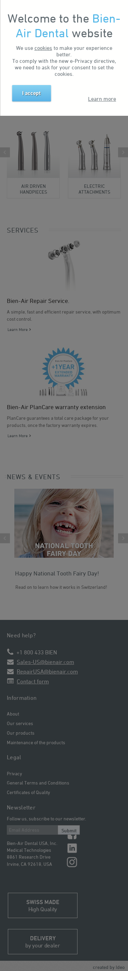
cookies (43, 48)
